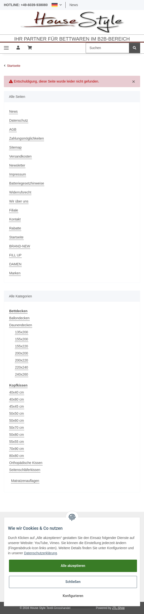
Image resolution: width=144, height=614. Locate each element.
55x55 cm (16, 442)
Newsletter (17, 165)
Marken (15, 273)
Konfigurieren (73, 596)
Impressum (17, 174)
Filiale (13, 210)
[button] (57, 5)
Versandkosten (20, 156)
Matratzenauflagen (25, 481)
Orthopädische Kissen (25, 463)
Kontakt (15, 219)
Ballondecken (19, 318)
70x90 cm (16, 449)
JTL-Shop (118, 608)
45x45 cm (16, 406)
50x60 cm (16, 420)
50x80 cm (16, 435)
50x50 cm (16, 413)
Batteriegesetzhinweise (26, 183)
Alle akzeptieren (73, 566)
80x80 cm (16, 456)
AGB (12, 129)
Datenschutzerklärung (40, 553)
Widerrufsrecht (20, 192)
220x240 (21, 367)
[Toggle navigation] (6, 48)
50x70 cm (16, 427)
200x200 (21, 353)
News (73, 5)
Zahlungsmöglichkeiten (26, 138)
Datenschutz (18, 120)
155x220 (21, 346)
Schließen (73, 582)
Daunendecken (20, 325)
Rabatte (15, 228)
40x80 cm (16, 399)
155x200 (21, 339)
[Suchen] (107, 48)
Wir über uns (18, 201)
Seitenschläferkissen (24, 470)
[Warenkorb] (30, 48)
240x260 (21, 374)
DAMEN (15, 264)
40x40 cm (16, 392)
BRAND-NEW (19, 246)
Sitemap (15, 147)
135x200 (21, 332)
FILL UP (15, 255)
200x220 (21, 360)
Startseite (16, 237)
